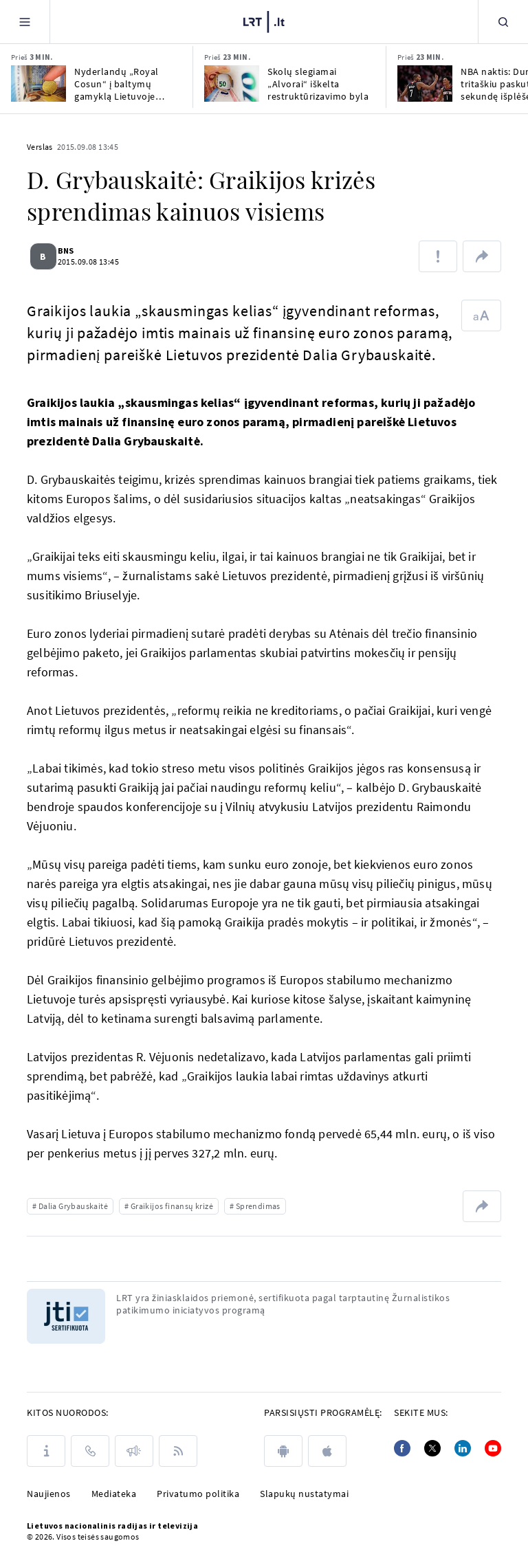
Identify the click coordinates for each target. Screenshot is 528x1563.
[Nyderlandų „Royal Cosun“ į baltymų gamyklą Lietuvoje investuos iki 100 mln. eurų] (38, 83)
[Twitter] (432, 1448)
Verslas (40, 147)
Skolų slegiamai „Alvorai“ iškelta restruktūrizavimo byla (317, 83)
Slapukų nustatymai (304, 1493)
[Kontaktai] (90, 1451)
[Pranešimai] (134, 1451)
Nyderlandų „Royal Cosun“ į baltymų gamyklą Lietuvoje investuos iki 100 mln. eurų (122, 83)
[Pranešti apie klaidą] (438, 256)
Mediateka (114, 1493)
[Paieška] (503, 21)
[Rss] (178, 1451)
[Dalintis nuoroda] (482, 256)
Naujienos (49, 1493)
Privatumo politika (198, 1493)
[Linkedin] (462, 1448)
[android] (283, 1451)
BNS (73, 250)
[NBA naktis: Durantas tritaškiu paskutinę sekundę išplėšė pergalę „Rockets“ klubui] (424, 83)
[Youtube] (493, 1448)
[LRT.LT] (264, 22)
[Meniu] (25, 21)
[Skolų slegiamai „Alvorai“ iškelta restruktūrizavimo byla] (231, 83)
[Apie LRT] (46, 1451)
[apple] (327, 1451)
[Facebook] (402, 1448)
